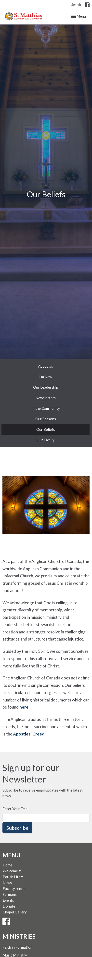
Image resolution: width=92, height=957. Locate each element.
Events (8, 900)
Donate (9, 906)
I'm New (45, 376)
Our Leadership (45, 387)
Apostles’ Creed (28, 733)
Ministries (19, 936)
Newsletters (46, 398)
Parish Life (13, 877)
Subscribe (17, 828)
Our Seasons (45, 419)
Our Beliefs (45, 429)
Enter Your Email (15, 808)
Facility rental (14, 888)
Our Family (45, 440)
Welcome (12, 871)
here (23, 707)
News (7, 882)
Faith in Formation (17, 947)
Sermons (10, 894)
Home (7, 865)
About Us (45, 366)
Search (76, 5)
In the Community (45, 408)
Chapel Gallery (15, 912)
